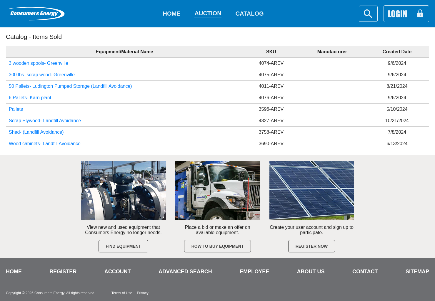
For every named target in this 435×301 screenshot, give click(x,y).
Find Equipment (123, 246)
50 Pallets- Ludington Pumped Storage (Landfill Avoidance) (70, 86)
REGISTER (62, 271)
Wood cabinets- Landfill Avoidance (45, 143)
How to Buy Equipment (217, 246)
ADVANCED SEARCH (185, 271)
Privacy (142, 293)
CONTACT (365, 271)
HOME (14, 271)
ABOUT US (311, 271)
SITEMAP (417, 271)
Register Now (312, 246)
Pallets (16, 109)
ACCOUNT (117, 271)
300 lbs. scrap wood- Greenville (42, 74)
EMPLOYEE (254, 271)
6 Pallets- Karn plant (30, 97)
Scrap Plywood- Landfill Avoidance (45, 120)
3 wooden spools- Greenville (38, 63)
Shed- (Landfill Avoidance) (36, 132)
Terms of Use (121, 293)
